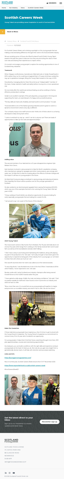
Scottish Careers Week (36, 8)
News (23, 8)
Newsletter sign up (49, 422)
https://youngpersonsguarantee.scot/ (18, 358)
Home (5, 8)
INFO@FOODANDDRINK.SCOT (15, 462)
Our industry (14, 8)
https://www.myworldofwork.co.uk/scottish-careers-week (25, 365)
